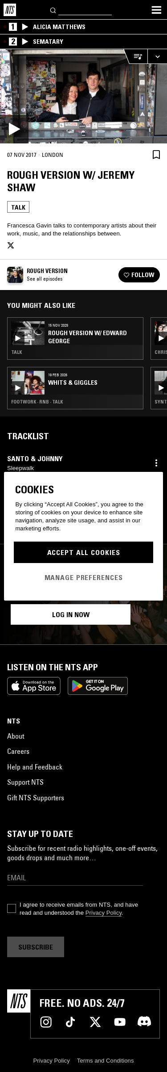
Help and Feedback (34, 766)
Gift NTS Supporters (35, 797)
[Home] (10, 10)
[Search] (53, 9)
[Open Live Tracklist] (135, 56)
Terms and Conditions (105, 1060)
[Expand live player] (157, 56)
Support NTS (25, 782)
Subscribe (35, 946)
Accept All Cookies (83, 552)
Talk (18, 207)
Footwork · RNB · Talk (37, 402)
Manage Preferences (84, 577)
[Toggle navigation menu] (156, 10)
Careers (18, 751)
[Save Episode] (156, 154)
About (15, 735)
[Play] (83, 96)
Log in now (71, 614)
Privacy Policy (104, 912)
